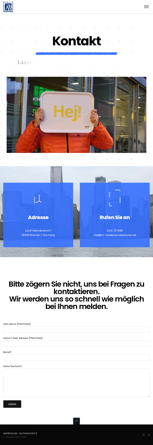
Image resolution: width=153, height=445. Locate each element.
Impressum (10, 433)
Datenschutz (28, 433)
